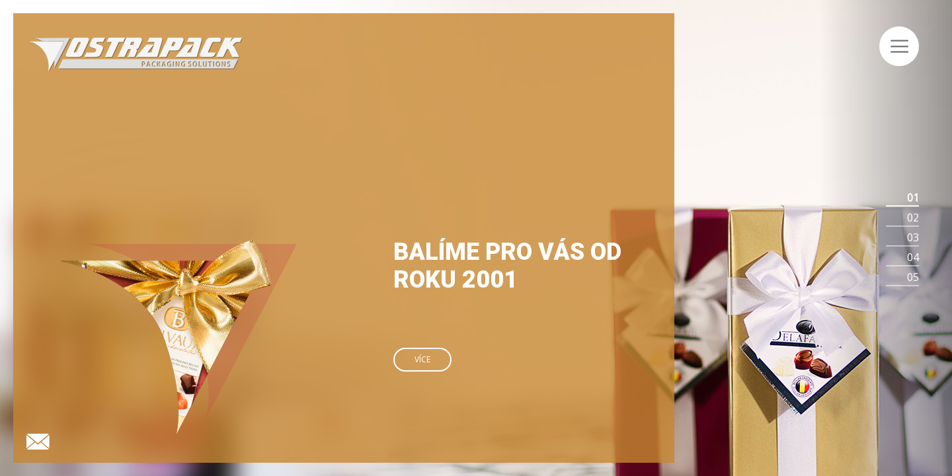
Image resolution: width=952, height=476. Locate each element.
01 (913, 197)
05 (913, 277)
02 (913, 217)
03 (913, 237)
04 (913, 257)
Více (422, 359)
